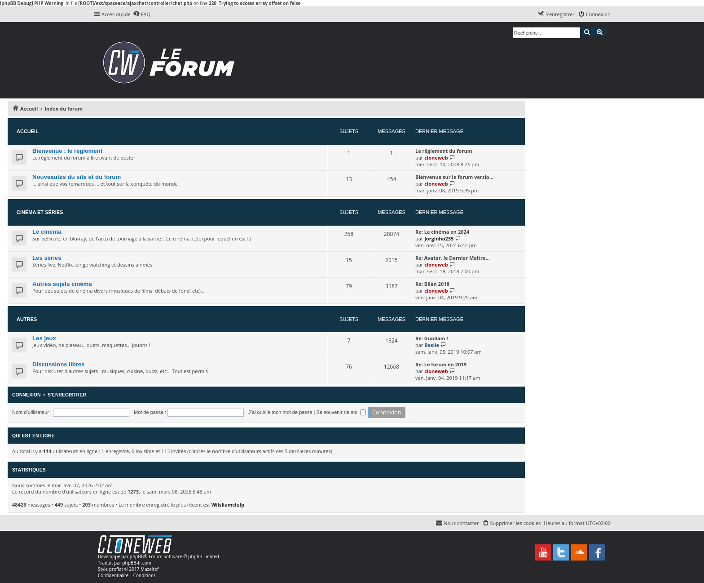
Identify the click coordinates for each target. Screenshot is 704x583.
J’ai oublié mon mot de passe (280, 412)
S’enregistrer (67, 394)
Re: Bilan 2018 (432, 283)
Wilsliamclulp (228, 504)
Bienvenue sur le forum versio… (454, 177)
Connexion (26, 394)
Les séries (47, 257)
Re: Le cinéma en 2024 (442, 231)
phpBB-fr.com (136, 563)
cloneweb (436, 157)
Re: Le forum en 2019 (440, 364)
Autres (27, 319)
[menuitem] (141, 14)
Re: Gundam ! (431, 338)
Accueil (28, 131)
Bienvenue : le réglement (67, 150)
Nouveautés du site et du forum (76, 177)
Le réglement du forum (443, 150)
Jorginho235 (438, 238)
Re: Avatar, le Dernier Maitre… (452, 257)
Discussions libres (58, 364)
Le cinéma (47, 231)
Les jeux (44, 338)
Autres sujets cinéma (62, 283)
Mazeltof (149, 569)
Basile (431, 345)
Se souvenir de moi (341, 412)
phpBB (137, 556)
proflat (116, 569)
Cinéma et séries (40, 212)
